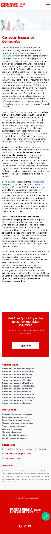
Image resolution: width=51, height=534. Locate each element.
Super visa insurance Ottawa (16, 391)
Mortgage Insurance (11, 432)
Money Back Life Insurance (14, 435)
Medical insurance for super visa (17, 423)
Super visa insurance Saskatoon (18, 371)
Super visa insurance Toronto (17, 400)
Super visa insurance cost (14, 417)
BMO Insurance (10, 182)
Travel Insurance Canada (14, 426)
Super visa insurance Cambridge (18, 386)
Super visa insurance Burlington (18, 368)
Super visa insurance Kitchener (17, 389)
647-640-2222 (11, 458)
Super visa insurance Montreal (17, 374)
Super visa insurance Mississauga (18, 397)
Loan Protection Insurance (14, 438)
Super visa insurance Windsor (17, 380)
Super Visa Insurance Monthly (16, 420)
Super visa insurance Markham (17, 383)
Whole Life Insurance (12, 429)
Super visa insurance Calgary (16, 377)
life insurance (38, 182)
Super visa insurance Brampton (17, 403)
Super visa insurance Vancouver (18, 394)
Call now (25, 345)
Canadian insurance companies (17, 414)
